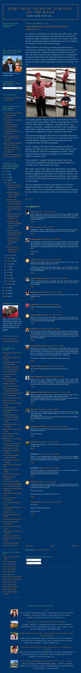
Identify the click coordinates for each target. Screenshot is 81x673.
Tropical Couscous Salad (11, 543)
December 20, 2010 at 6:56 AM (54, 366)
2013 (6, 171)
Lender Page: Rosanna (10, 587)
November (10, 255)
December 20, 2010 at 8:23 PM (46, 482)
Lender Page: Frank (9, 571)
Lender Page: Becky (9, 564)
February (10, 281)
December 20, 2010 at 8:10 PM (49, 468)
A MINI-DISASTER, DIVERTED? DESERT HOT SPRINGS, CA (47, 28)
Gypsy (33, 211)
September (10, 261)
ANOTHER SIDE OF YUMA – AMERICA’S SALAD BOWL (13, 195)
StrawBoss (34, 442)
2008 (6, 290)
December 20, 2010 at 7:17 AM (54, 377)
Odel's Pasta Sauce (9, 400)
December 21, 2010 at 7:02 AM (51, 502)
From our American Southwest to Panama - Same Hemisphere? (12, 115)
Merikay (33, 482)
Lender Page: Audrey (9, 561)
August (9, 264)
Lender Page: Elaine (9, 569)
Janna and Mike (36, 315)
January (9, 284)
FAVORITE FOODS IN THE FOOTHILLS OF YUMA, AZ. (14, 187)
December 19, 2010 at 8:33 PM (45, 211)
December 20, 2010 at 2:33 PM (57, 426)
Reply (32, 221)
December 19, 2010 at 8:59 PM (44, 227)
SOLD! (46, 610)
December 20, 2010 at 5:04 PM (49, 442)
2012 (6, 174)
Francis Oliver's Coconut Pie (12, 474)
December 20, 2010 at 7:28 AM (60, 392)
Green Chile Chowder (10, 371)
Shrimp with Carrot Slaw (10, 433)
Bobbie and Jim (36, 292)
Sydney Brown (36, 259)
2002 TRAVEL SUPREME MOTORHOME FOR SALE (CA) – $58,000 (47, 661)
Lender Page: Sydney (10, 589)
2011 (6, 177)
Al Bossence (35, 329)
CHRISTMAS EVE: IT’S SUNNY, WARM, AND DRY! (14, 209)
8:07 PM (30, 199)
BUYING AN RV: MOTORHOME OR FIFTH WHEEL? (47, 622)
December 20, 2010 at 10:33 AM (48, 409)
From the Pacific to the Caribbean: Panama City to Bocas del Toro (12, 131)
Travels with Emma (37, 366)
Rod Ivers (34, 409)
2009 (6, 288)
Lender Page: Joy (8, 574)
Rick (32, 227)
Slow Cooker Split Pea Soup (12, 398)
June (8, 269)
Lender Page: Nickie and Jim (12, 579)
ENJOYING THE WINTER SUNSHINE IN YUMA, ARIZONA (13, 202)
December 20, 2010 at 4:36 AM (50, 304)
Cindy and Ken (36, 502)
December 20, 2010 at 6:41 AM (54, 346)
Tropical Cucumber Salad (11, 536)
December (10, 182)
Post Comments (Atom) (41, 550)
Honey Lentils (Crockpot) (11, 386)
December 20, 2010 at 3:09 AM (52, 292)
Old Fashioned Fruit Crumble (12, 519)
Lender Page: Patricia (10, 582)
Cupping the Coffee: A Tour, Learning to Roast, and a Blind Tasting (11, 150)
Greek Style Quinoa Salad (11, 481)
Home (52, 546)
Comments (31, 563)
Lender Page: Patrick (9, 584)
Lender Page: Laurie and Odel (12, 577)
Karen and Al (35, 304)
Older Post (75, 546)
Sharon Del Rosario (37, 346)
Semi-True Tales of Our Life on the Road (40, 10)
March (9, 278)
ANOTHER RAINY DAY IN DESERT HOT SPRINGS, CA (13, 216)
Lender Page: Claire (9, 566)
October (9, 258)
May (8, 272)
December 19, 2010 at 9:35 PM (51, 259)
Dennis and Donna (37, 377)
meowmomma (35, 239)
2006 (6, 296)
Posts (29, 560)
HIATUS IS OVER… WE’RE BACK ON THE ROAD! (12, 249)
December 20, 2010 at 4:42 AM (52, 315)
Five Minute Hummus (9, 408)
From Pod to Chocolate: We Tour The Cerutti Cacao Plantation (11, 138)
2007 (6, 293)
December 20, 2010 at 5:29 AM (50, 329)
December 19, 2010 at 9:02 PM (51, 239)
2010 (6, 180)
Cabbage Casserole (9, 383)
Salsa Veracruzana (9, 512)
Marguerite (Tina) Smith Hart (40, 392)
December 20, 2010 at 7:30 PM (49, 454)
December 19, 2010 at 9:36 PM (57, 278)
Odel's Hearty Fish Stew (10, 448)
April (8, 275)
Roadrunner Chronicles (39, 426)
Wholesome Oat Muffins (10, 545)
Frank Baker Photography (11, 341)
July (8, 267)
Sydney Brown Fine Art (10, 339)
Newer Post (29, 546)
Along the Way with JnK (39, 278)
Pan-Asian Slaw (8, 436)
